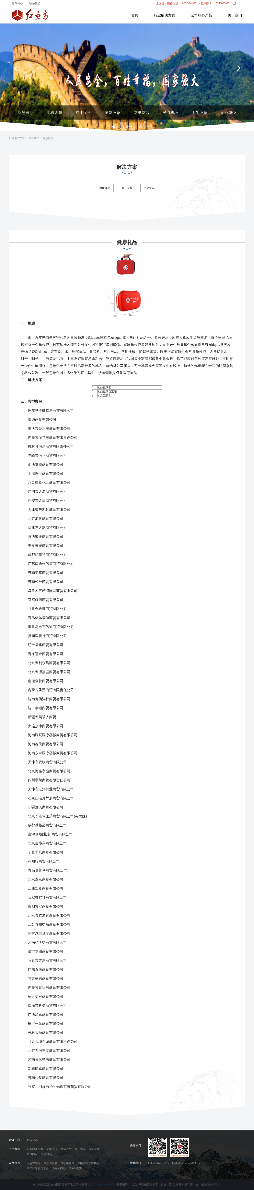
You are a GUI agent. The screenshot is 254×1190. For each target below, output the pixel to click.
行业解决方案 (164, 15)
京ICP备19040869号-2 (103, 1184)
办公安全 (127, 188)
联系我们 (34, 3)
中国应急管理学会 (38, 1168)
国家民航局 (76, 1168)
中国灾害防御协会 (88, 1163)
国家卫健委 (50, 1163)
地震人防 (66, 1149)
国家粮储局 (67, 1163)
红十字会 (80, 1149)
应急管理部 (33, 1163)
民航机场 (46, 1154)
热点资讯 (32, 1140)
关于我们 (235, 15)
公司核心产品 (201, 15)
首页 (134, 15)
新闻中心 (17, 3)
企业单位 (34, 138)
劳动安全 (149, 188)
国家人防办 (59, 1168)
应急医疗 (51, 1149)
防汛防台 (32, 1154)
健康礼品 (47, 138)
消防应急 (94, 1149)
